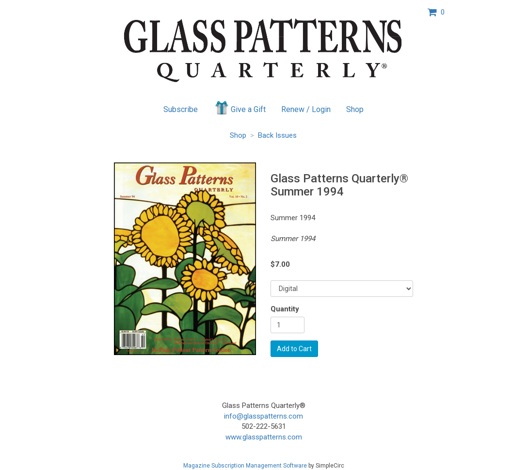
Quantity (285, 309)
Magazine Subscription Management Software (245, 465)
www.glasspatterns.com (263, 437)
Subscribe (180, 109)
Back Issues (277, 135)
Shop (355, 109)
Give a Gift (239, 107)
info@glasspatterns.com (263, 416)
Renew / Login (306, 109)
